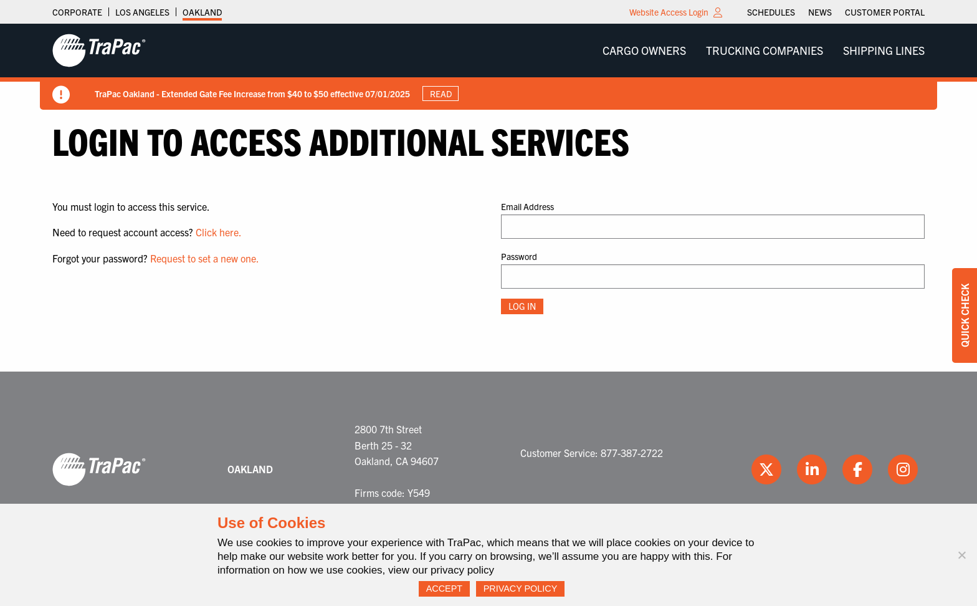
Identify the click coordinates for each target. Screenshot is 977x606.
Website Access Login (668, 11)
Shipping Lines (884, 50)
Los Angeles (142, 11)
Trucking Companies (764, 50)
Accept (444, 589)
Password (519, 256)
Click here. (219, 232)
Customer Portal (885, 11)
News (820, 11)
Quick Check (964, 315)
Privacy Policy (521, 589)
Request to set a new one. (204, 258)
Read (441, 93)
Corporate (77, 11)
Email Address (527, 206)
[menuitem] (771, 12)
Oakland (202, 11)
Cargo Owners (644, 50)
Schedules (771, 11)
